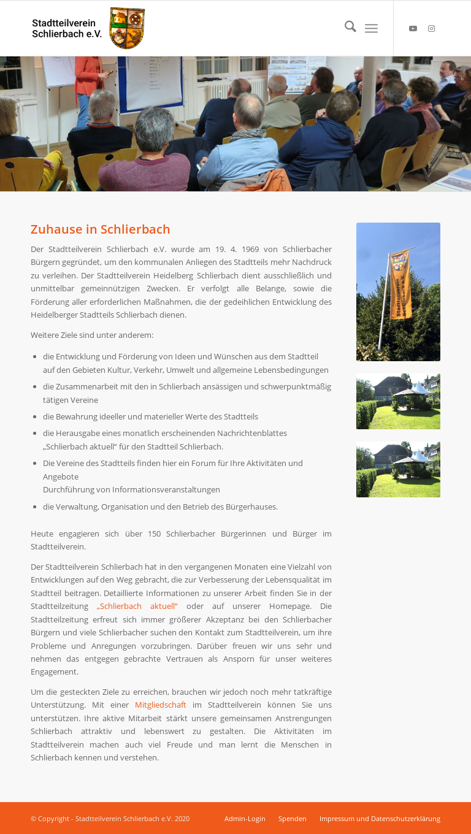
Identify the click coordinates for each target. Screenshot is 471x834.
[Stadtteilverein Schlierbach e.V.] (89, 28)
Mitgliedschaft (160, 704)
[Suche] (344, 28)
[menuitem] (344, 28)
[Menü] (371, 28)
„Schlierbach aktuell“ (137, 605)
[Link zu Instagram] (431, 28)
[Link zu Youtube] (413, 28)
